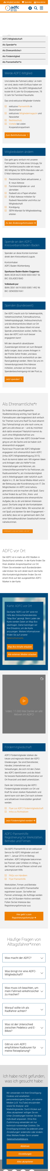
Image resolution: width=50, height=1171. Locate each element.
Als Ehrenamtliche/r (11, 50)
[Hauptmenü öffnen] (41, 8)
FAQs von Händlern (18, 875)
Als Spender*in (9, 44)
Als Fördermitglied (11, 56)
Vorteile (12, 124)
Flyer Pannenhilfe (17, 879)
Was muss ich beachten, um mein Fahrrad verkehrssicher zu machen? (22, 991)
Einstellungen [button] (25, 1154)
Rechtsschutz (15, 120)
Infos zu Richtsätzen (18, 811)
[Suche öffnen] (36, 8)
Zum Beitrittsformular (16, 135)
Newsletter (40, 2)
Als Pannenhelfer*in (11, 62)
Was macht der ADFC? (18, 957)
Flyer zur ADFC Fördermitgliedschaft (26, 808)
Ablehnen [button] (25, 1146)
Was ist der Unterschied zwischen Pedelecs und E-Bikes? (20, 1027)
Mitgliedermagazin (28, 113)
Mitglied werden (12, 2)
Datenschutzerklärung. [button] (17, 1139)
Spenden (27, 2)
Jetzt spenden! (13, 379)
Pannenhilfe (24, 106)
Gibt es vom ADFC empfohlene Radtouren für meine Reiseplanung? (20, 1047)
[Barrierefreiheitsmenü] (30, 8)
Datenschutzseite (15, 638)
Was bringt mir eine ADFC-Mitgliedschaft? (20, 973)
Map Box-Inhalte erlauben (20, 647)
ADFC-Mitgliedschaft (12, 39)
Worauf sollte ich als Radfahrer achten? (17, 1009)
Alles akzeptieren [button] (25, 1161)
